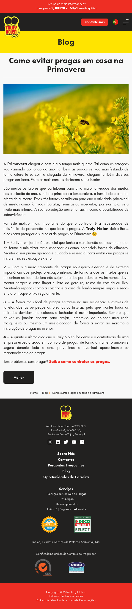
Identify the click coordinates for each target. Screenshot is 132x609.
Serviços (66, 488)
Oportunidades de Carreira (66, 476)
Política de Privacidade (50, 600)
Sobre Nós (66, 453)
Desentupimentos (66, 504)
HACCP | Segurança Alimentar (66, 509)
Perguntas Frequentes (66, 465)
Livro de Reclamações (82, 600)
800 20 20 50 (64, 8)
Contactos (66, 459)
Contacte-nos (95, 22)
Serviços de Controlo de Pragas (66, 494)
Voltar (19, 377)
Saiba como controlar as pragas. (79, 361)
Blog (66, 471)
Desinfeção (67, 499)
